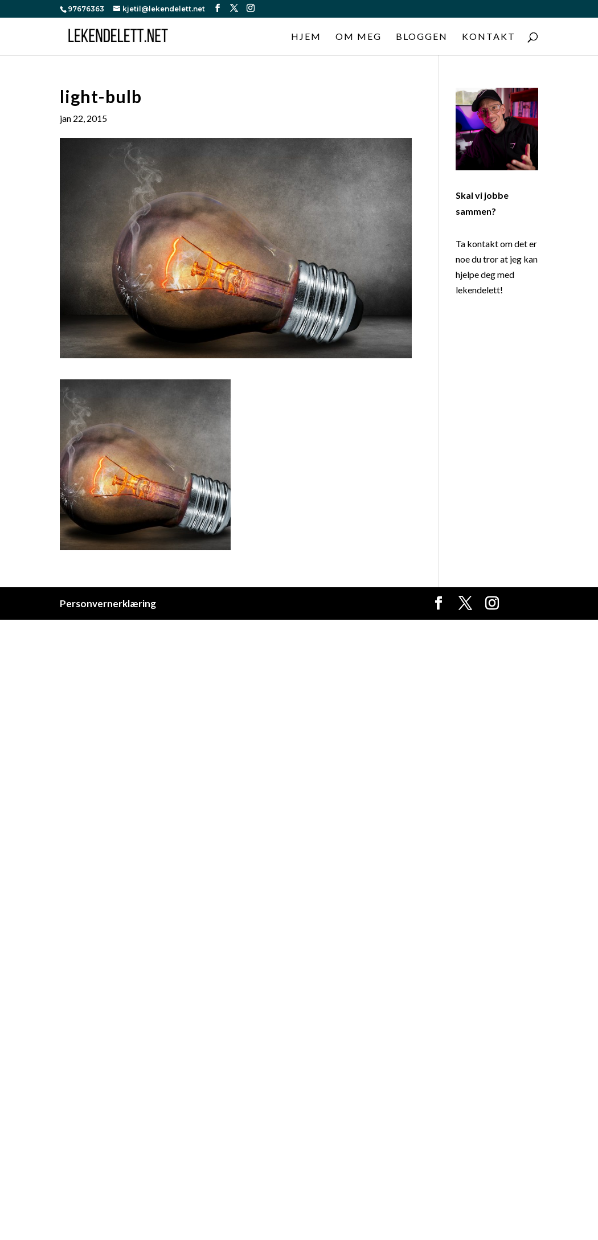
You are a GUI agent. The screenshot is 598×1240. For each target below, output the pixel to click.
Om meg (358, 37)
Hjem (306, 37)
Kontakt (488, 37)
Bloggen (422, 37)
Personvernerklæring (108, 603)
